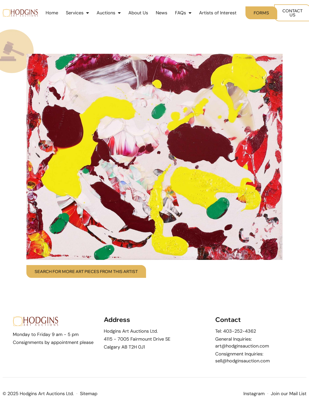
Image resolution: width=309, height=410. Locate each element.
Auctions (109, 13)
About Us (138, 13)
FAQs (183, 13)
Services (77, 13)
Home (52, 13)
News (161, 13)
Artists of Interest (217, 13)
